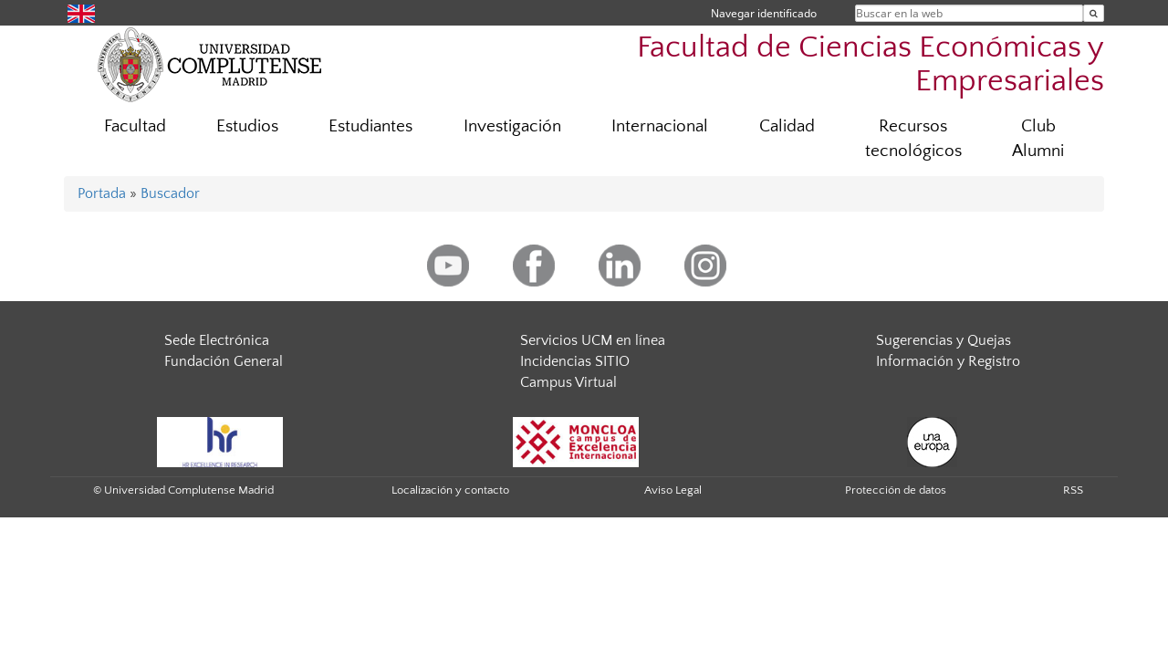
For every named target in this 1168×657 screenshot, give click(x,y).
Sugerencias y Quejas (943, 340)
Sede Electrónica (216, 340)
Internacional (659, 126)
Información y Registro (948, 361)
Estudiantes (370, 126)
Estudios (247, 126)
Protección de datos (895, 490)
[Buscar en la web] (1093, 13)
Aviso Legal (673, 490)
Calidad (787, 126)
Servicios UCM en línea (592, 340)
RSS (1073, 490)
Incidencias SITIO (575, 361)
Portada (102, 193)
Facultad (135, 126)
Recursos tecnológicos (913, 139)
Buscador (170, 193)
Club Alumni (1038, 139)
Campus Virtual (568, 382)
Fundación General (223, 361)
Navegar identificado (764, 13)
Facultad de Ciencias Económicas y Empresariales (870, 65)
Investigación (512, 126)
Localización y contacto (450, 490)
